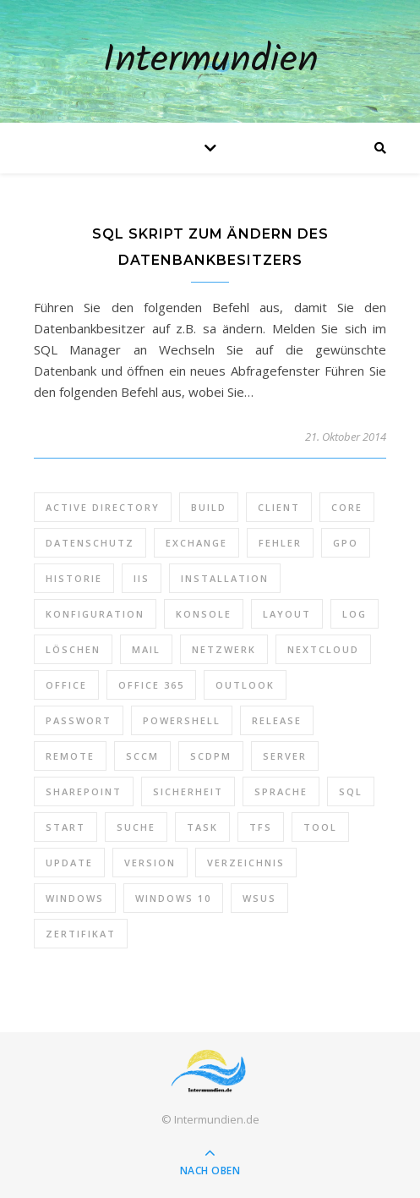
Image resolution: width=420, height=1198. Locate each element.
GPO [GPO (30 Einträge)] (345, 542)
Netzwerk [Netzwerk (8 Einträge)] (224, 649)
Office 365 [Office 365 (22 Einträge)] (151, 685)
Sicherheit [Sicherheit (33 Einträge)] (188, 791)
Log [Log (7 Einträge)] (354, 613)
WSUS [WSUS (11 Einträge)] (259, 898)
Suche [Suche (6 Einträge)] (136, 827)
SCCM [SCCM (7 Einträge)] (142, 756)
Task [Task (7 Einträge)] (202, 827)
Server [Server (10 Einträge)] (285, 756)
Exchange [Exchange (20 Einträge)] (196, 542)
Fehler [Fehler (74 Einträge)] (280, 542)
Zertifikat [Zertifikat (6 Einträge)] (81, 933)
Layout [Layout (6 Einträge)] (287, 613)
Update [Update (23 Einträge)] (69, 862)
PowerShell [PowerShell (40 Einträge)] (182, 720)
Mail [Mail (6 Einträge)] (146, 649)
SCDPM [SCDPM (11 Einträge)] (211, 756)
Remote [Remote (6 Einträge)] (70, 756)
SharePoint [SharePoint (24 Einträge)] (84, 791)
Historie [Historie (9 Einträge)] (74, 578)
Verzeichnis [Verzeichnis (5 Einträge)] (246, 862)
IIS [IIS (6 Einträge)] (142, 578)
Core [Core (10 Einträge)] (347, 507)
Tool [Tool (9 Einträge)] (320, 827)
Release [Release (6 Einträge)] (277, 720)
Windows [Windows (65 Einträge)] (75, 898)
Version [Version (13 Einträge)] (150, 862)
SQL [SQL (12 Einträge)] (351, 791)
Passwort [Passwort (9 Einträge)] (79, 720)
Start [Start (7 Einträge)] (65, 827)
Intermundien (210, 61)
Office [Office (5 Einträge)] (66, 685)
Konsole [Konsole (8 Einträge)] (204, 613)
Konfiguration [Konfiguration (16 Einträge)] (95, 613)
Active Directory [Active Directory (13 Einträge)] (103, 507)
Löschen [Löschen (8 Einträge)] (73, 649)
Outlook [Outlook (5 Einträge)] (245, 685)
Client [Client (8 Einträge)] (279, 507)
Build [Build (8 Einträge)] (208, 507)
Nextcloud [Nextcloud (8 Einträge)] (323, 649)
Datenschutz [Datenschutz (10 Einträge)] (90, 542)
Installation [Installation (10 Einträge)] (225, 578)
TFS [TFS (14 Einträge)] (260, 827)
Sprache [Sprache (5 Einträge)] (281, 791)
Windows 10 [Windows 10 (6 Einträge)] (173, 898)
